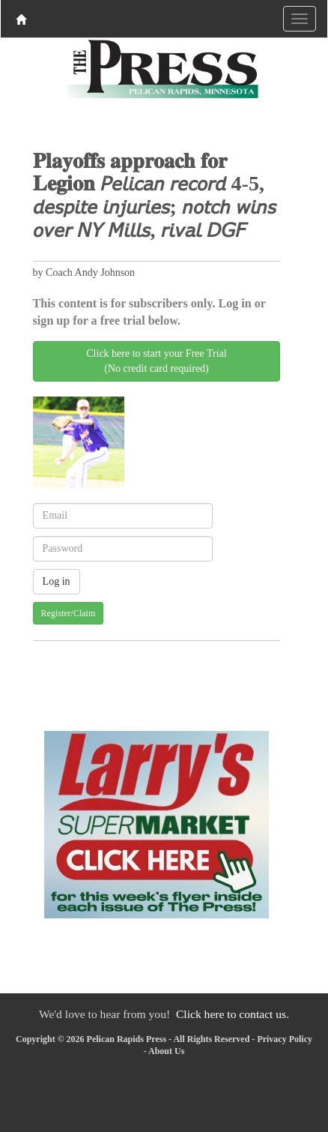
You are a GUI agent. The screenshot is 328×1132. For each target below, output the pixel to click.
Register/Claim (68, 613)
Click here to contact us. (232, 1014)
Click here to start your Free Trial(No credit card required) (156, 361)
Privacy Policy (284, 1039)
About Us (166, 1051)
